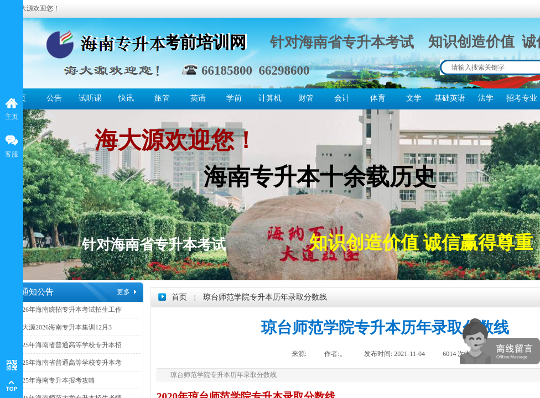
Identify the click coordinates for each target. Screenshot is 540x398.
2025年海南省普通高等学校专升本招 (68, 345)
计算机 (270, 98)
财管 (306, 98)
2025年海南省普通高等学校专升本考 (68, 362)
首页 (179, 297)
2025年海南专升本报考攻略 (55, 380)
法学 (486, 98)
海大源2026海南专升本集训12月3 (63, 327)
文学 (414, 98)
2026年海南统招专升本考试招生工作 (68, 309)
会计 (342, 98)
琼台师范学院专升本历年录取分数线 (265, 297)
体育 (378, 98)
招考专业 (521, 98)
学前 (234, 98)
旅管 (162, 98)
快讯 (126, 98)
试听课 (90, 98)
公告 (54, 98)
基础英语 (449, 98)
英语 (198, 98)
